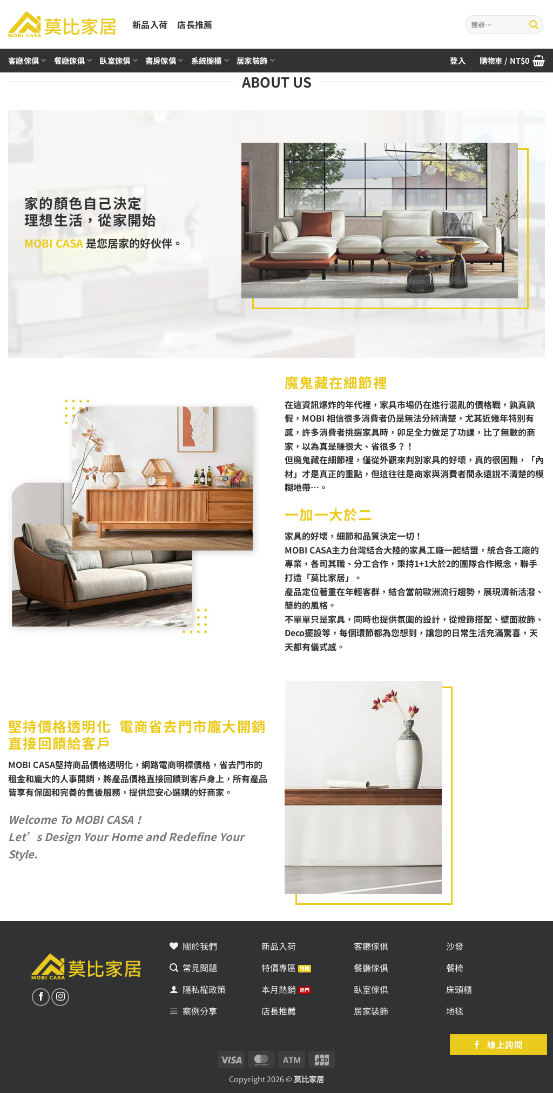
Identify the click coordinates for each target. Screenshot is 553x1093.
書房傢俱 (164, 60)
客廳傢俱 (27, 60)
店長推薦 (194, 24)
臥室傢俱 (118, 60)
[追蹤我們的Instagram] (60, 997)
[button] (512, 60)
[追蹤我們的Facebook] (41, 997)
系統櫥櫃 (210, 60)
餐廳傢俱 (73, 60)
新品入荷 (149, 24)
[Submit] (533, 24)
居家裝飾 (256, 60)
